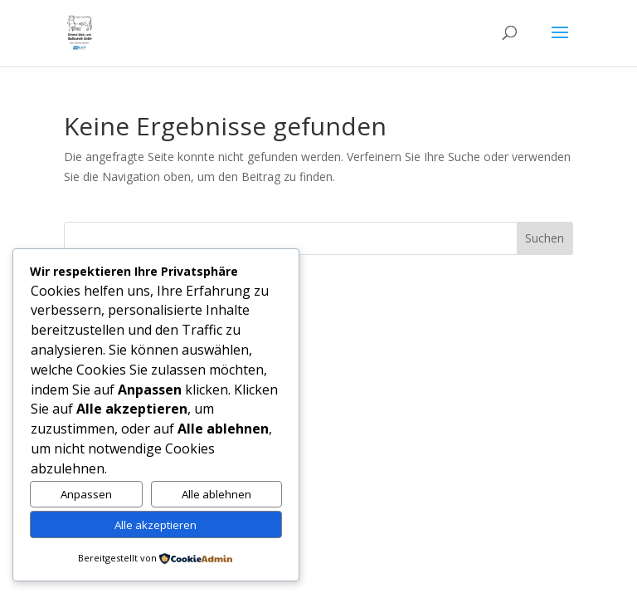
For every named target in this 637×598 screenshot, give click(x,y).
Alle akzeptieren (155, 524)
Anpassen (86, 494)
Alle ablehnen (216, 494)
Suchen (544, 238)
